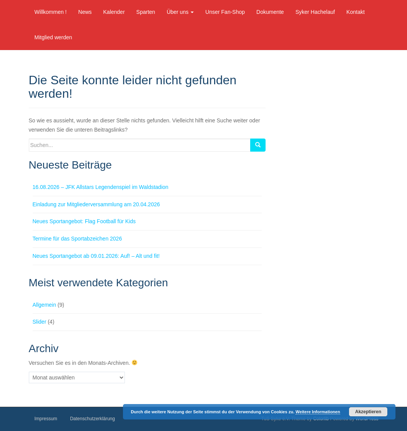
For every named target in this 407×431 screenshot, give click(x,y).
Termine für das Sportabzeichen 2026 (77, 239)
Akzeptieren (368, 411)
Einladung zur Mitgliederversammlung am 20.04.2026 (96, 204)
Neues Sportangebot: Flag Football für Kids (84, 221)
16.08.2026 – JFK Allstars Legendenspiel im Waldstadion (101, 187)
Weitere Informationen (318, 411)
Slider (40, 322)
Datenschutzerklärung (92, 418)
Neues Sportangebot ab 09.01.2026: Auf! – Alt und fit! (96, 256)
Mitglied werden (53, 37)
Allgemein (44, 305)
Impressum (46, 418)
